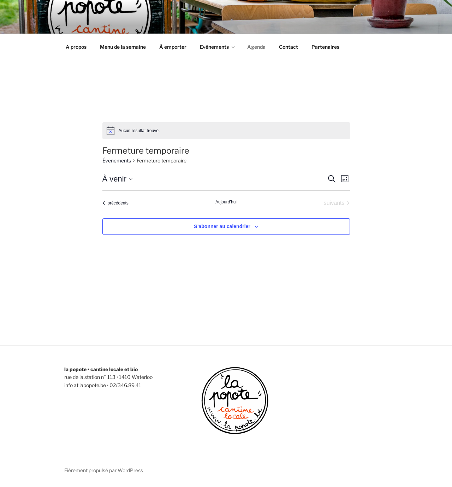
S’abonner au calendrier (222, 226)
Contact (288, 47)
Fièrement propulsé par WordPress (103, 470)
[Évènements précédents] (115, 203)
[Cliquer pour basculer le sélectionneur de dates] (117, 179)
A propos (76, 47)
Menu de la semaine (123, 47)
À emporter (172, 47)
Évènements (116, 161)
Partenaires (325, 47)
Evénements (218, 47)
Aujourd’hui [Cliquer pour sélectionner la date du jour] (226, 202)
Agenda (256, 47)
